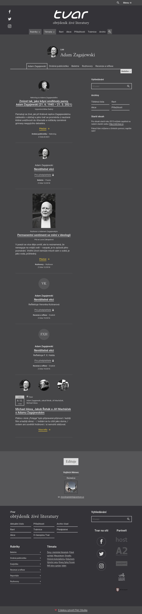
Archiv (102, 31)
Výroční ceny (52, 562)
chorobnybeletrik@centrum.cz (72, 497)
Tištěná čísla (97, 101)
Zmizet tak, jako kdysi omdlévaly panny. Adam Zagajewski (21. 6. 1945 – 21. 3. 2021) (44, 103)
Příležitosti (79, 31)
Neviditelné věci (44, 169)
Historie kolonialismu (56, 559)
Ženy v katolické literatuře (57, 552)
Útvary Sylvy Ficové (66, 562)
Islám (64, 566)
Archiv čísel (62, 523)
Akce (68, 31)
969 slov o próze (54, 566)
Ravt (61, 31)
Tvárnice (92, 31)
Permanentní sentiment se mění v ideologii (44, 235)
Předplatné (62, 529)
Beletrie (75, 66)
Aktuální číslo (17, 523)
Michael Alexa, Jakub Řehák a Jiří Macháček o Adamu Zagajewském (43, 410)
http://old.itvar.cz (116, 124)
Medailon (126, 71)
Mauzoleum (59, 556)
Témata (49, 31)
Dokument (70, 559)
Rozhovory (87, 66)
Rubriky (35, 31)
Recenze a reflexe (104, 66)
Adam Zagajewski (37, 66)
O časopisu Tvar (41, 535)
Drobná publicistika (59, 66)
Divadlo (68, 556)
